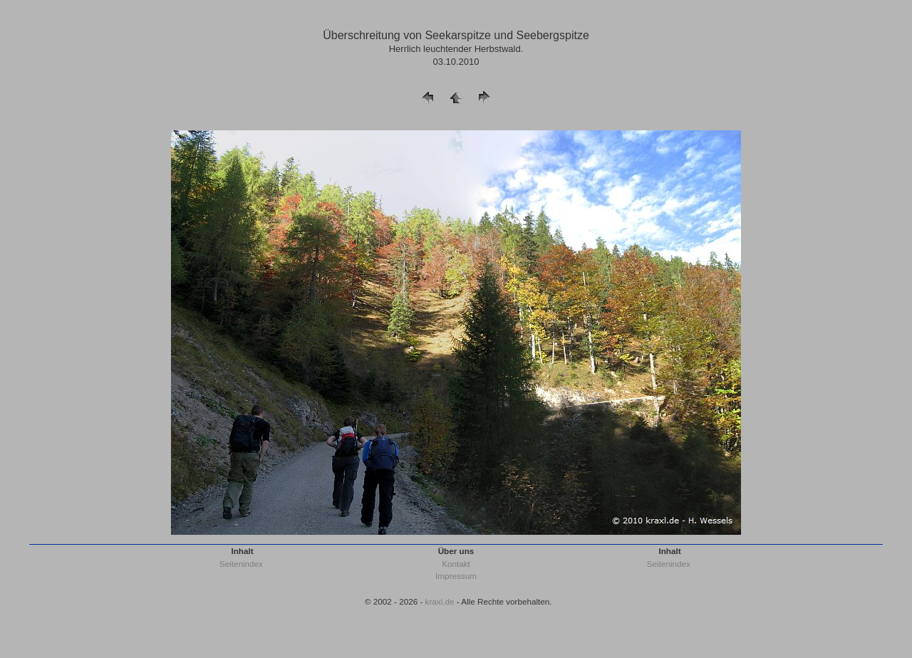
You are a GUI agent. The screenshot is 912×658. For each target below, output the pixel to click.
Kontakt (456, 563)
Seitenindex (241, 563)
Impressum (456, 575)
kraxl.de (440, 601)
